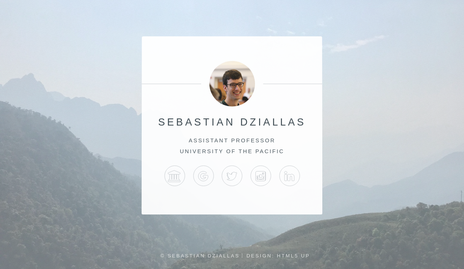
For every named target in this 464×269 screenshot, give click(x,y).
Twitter (232, 176)
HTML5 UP (293, 256)
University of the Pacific (174, 176)
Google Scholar (203, 176)
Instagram (261, 176)
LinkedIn (289, 176)
